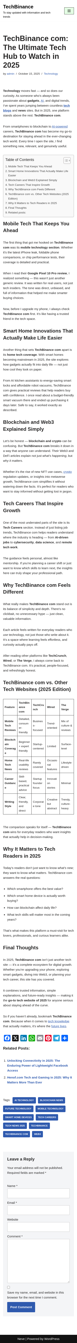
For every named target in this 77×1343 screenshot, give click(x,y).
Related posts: (17, 212)
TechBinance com (16, 1134)
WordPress (52, 1339)
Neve (21, 1339)
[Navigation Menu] (69, 10)
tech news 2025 (15, 1125)
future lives (58, 1026)
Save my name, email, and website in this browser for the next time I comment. (35, 1295)
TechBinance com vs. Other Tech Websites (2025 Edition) (38, 196)
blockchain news (51, 1100)
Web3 (37, 1134)
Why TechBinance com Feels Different (31, 189)
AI (42, 100)
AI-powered (60, 126)
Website (12, 1219)
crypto (67, 471)
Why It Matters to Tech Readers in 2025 (32, 203)
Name (12, 1186)
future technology (18, 1108)
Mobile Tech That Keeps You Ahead (30, 166)
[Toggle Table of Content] (65, 160)
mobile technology (50, 1108)
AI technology (24, 1100)
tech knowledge (58, 1021)
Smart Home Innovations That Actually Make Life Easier (38, 173)
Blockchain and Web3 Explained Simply (32, 180)
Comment (15, 1236)
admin (10, 73)
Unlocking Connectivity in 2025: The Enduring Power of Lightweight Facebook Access (37, 1065)
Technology (51, 73)
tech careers (47, 1117)
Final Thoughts (17, 207)
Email (12, 1202)
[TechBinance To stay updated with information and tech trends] (30, 11)
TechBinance (39, 1125)
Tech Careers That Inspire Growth (29, 184)
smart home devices (18, 1117)
